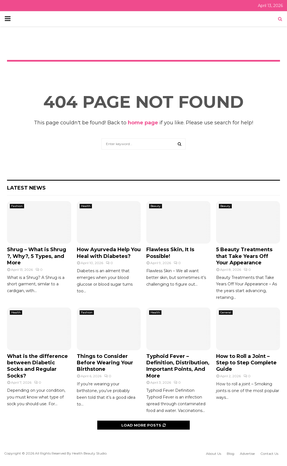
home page (143, 123)
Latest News (26, 188)
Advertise (247, 453)
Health (86, 206)
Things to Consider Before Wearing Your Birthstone (105, 362)
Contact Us (269, 453)
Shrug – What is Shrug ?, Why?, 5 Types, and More (36, 256)
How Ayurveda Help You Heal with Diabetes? (109, 252)
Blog (230, 453)
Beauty (156, 206)
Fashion (17, 206)
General (225, 312)
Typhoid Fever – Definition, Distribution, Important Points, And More (177, 366)
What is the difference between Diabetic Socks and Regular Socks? (37, 366)
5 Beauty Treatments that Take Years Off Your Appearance (244, 256)
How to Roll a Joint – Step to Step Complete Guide (246, 362)
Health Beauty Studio (89, 453)
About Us (213, 453)
